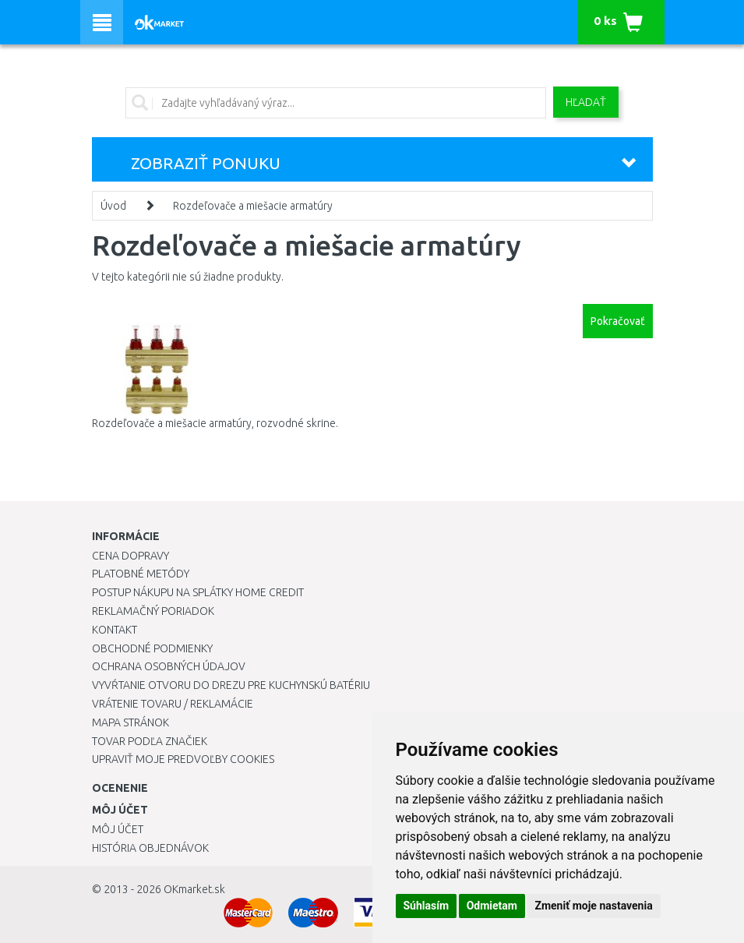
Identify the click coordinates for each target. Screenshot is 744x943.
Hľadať (586, 102)
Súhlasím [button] (427, 905)
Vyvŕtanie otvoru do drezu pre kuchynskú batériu (231, 685)
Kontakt (114, 629)
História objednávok (150, 848)
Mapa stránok (130, 722)
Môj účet (117, 829)
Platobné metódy (140, 573)
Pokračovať (618, 321)
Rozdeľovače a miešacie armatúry (253, 206)
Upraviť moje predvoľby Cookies (183, 759)
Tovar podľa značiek (149, 741)
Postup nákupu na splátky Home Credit (198, 592)
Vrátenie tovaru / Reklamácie (172, 704)
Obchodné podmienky (152, 648)
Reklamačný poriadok (153, 611)
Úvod (113, 206)
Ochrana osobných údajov (168, 666)
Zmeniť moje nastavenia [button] (593, 905)
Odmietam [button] (492, 905)
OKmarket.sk (194, 889)
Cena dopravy (130, 555)
